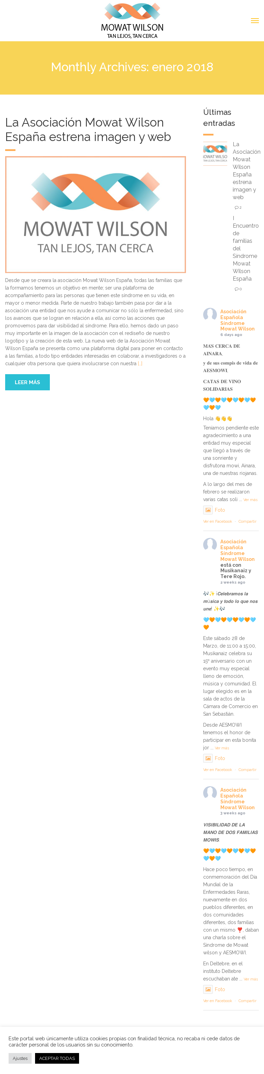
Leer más (27, 382)
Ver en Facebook (217, 521)
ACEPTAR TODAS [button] (57, 1058)
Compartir (247, 521)
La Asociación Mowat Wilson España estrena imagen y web (88, 129)
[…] (140, 363)
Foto (214, 510)
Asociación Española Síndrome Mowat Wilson (237, 320)
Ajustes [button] (20, 1058)
